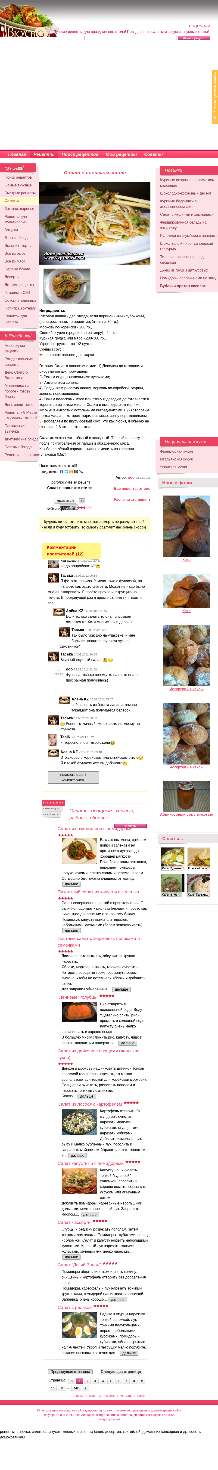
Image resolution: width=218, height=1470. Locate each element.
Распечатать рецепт (132, 500)
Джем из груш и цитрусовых (184, 270)
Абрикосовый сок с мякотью (186, 812)
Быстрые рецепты (20, 193)
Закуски (11, 230)
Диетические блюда (22, 439)
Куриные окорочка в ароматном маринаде (187, 182)
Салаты (12, 201)
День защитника (19, 405)
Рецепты (44, 154)
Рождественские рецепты (19, 361)
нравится (65, 500)
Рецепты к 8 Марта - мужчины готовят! (21, 415)
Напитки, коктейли (20, 308)
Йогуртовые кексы (186, 687)
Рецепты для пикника (16, 319)
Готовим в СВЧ (17, 293)
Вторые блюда (17, 238)
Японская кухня (173, 467)
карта (141, 1395)
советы (110, 1395)
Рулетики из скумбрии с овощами (189, 236)
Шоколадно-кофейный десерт (186, 193)
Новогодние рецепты (15, 348)
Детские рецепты (19, 285)
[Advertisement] (52, 95)
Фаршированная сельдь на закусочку (183, 225)
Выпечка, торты (18, 246)
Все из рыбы (15, 253)
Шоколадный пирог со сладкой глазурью (186, 246)
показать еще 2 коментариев (73, 777)
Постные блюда (18, 447)
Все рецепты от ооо (132, 488)
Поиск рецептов (80, 154)
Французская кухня (176, 451)
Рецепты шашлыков (22, 455)
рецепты (95, 1395)
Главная (17, 154)
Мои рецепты (121, 154)
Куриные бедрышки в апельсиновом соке (178, 204)
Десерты (12, 277)
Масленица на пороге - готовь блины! (17, 391)
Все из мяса (15, 261)
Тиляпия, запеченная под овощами (182, 259)
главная (78, 1395)
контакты (126, 1395)
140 (76, 1388)
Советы (153, 154)
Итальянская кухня (176, 459)
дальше (71, 884)
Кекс (186, 558)
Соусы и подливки (20, 300)
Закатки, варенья (19, 209)
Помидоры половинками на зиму (188, 278)
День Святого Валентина (16, 375)
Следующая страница (121, 1372)
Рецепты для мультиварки (16, 219)
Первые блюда (17, 269)
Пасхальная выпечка (15, 428)
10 (52, 1388)
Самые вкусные (18, 185)
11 (61, 1388)
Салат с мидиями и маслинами (187, 214)
